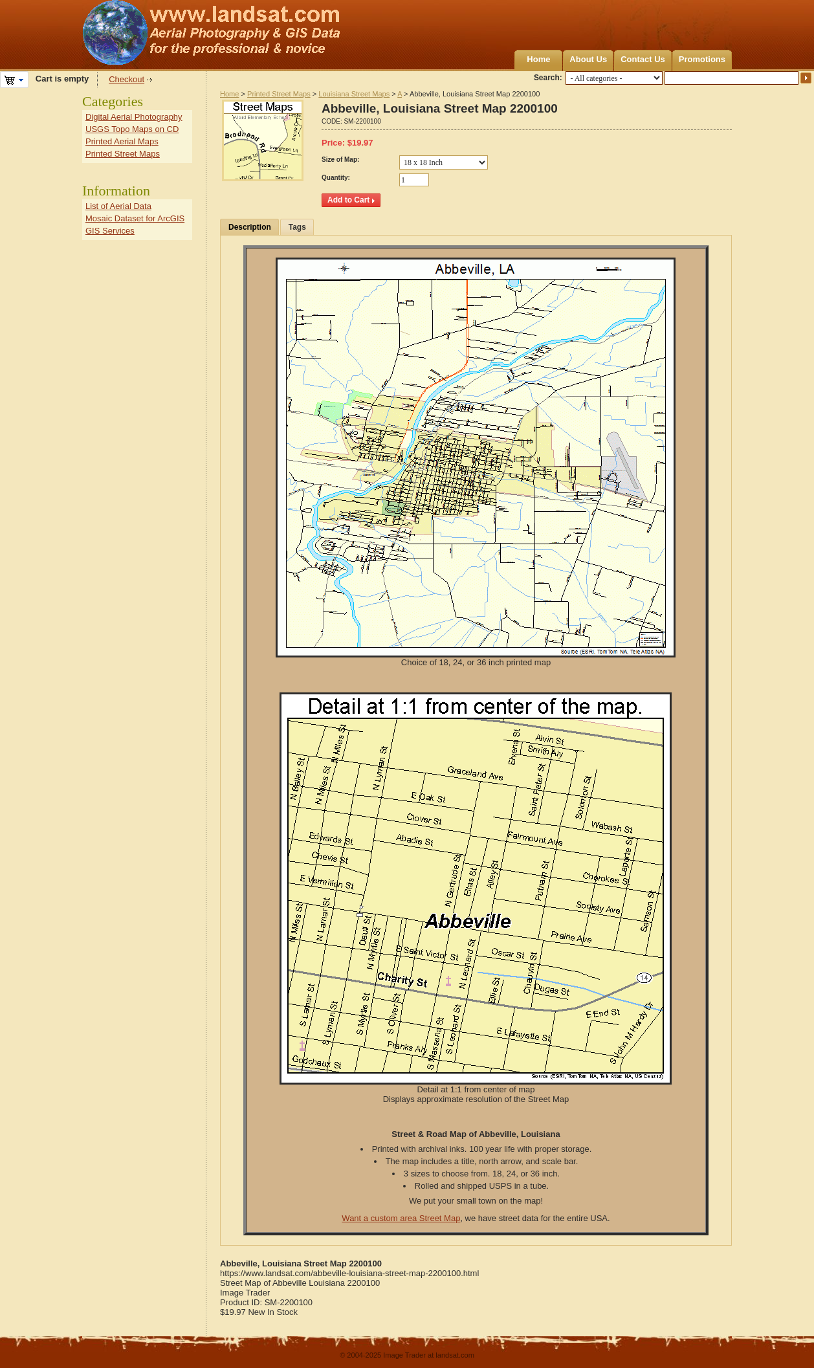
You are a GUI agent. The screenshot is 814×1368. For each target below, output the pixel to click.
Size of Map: (340, 159)
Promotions (702, 59)
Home (538, 59)
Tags (297, 227)
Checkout (126, 79)
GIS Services (110, 231)
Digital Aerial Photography (133, 117)
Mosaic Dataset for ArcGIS (134, 218)
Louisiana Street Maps (354, 94)
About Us (588, 59)
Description (249, 227)
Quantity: (336, 177)
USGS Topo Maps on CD (132, 129)
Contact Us (643, 59)
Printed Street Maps (279, 94)
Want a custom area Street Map (401, 1218)
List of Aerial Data (118, 206)
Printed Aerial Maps (122, 141)
